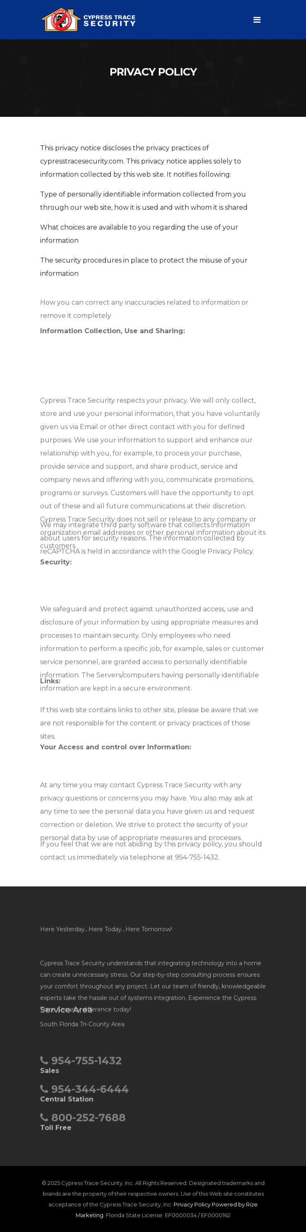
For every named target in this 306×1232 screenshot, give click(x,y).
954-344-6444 (84, 1092)
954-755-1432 (81, 1063)
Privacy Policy (192, 1204)
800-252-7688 (83, 1120)
